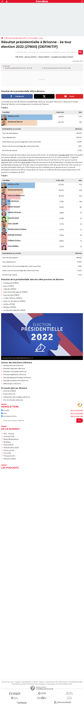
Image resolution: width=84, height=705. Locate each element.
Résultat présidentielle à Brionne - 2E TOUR (18, 68)
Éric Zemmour (13, 201)
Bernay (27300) (30, 57)
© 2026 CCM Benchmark (64, 684)
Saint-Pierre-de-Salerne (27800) (15, 292)
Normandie (33, 38)
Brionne (46, 68)
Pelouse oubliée (10, 459)
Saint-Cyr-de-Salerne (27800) (14, 301)
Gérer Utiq (30, 684)
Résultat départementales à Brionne (17, 378)
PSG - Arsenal (9, 434)
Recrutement (63, 682)
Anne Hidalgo (13, 246)
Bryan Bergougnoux (11, 439)
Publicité (35, 682)
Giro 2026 (7, 453)
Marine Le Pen (13, 116)
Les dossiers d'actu (9, 416)
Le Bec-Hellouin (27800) (12, 298)
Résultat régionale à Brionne (14, 369)
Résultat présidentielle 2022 (16, 38)
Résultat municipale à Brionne (14, 372)
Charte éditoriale (26, 682)
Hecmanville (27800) (11, 295)
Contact (41, 682)
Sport (4, 413)
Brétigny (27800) (9, 307)
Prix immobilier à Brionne (13, 400)
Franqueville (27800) (11, 283)
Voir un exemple (76, 410)
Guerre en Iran (9, 450)
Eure (41, 38)
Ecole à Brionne (9, 394)
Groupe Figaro (50, 684)
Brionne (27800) (9, 391)
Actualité (5, 410)
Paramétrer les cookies (19, 684)
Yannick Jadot (13, 218)
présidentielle (64, 155)
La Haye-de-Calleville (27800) (14, 310)
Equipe (17, 682)
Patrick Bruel (8, 445)
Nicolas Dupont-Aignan (17, 229)
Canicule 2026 (9, 436)
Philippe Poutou (14, 240)
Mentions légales (40, 684)
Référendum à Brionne (12, 384)
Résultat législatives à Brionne (14, 375)
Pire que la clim (9, 456)
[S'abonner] (42, 420)
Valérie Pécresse (14, 212)
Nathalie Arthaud (14, 235)
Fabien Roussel (14, 207)
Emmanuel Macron (15, 122)
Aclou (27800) (8, 286)
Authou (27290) (9, 304)
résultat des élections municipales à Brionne (18, 160)
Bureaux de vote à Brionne (13, 365)
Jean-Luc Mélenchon (16, 195)
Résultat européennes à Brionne (15, 381)
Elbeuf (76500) (43, 57)
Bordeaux (7, 442)
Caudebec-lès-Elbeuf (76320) (62, 57)
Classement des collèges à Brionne (16, 397)
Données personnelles (75, 682)
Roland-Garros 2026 (11, 448)
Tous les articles (50, 682)
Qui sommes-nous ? (8, 682)
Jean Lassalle (13, 224)
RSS (57, 682)
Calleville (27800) (9, 289)
